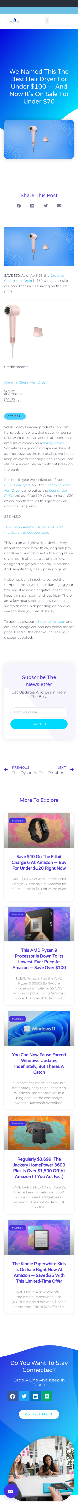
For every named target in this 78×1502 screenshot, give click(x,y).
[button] (47, 20)
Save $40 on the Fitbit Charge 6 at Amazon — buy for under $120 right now (39, 862)
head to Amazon (51, 622)
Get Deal (14, 416)
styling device (54, 443)
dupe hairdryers (17, 485)
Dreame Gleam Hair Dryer (25, 382)
